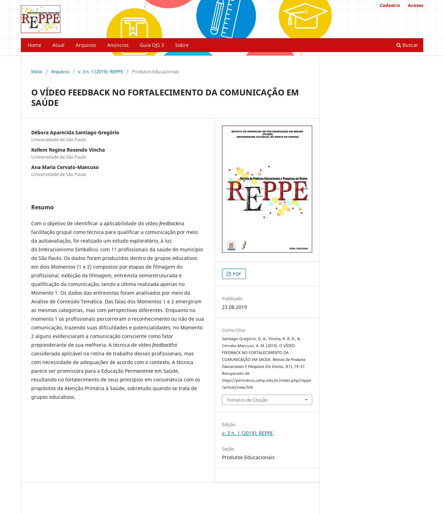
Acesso (415, 5)
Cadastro (390, 5)
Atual (58, 45)
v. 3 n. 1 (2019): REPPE (100, 71)
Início (36, 71)
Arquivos (86, 45)
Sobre (182, 45)
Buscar (407, 45)
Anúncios (118, 45)
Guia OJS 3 (152, 45)
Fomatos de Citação (247, 400)
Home (34, 45)
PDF (236, 274)
